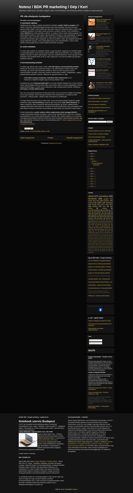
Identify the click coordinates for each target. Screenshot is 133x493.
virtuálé (96, 213)
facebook (92, 198)
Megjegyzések (94, 343)
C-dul (102, 213)
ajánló (91, 196)
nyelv (97, 216)
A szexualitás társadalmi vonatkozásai (103, 47)
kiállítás (96, 237)
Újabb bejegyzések (27, 138)
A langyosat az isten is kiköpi (104, 82)
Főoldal (50, 138)
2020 (92, 159)
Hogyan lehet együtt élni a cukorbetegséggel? (103, 20)
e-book (111, 223)
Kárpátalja (109, 203)
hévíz (99, 235)
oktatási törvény (102, 241)
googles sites (93, 235)
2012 (92, 181)
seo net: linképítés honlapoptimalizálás (99, 260)
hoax (109, 219)
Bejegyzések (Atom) (55, 143)
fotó (97, 215)
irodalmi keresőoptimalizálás (102, 226)
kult (107, 215)
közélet (94, 206)
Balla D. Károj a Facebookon (94, 306)
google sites (107, 224)
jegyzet (90, 221)
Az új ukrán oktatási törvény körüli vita (99, 107)
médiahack (108, 240)
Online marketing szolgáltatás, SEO (98, 144)
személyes (103, 196)
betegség (90, 219)
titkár (89, 247)
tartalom (102, 230)
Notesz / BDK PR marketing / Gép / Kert (53, 7)
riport (91, 244)
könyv (103, 204)
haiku (89, 226)
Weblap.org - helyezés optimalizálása (99, 295)
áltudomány (102, 250)
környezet (98, 238)
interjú (91, 237)
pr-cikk (47, 131)
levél (111, 215)
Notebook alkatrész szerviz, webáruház (99, 131)
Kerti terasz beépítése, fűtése (96, 137)
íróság (91, 223)
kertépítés (90, 227)
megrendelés (96, 240)
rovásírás (97, 244)
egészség (91, 215)
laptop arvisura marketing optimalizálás (99, 264)
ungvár (109, 230)
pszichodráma (101, 243)
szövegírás (99, 246)
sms (96, 230)
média (92, 216)
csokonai (90, 234)
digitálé (96, 234)
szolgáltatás (92, 246)
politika (99, 203)
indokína (111, 235)
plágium (103, 229)
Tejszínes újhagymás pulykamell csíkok (99, 321)
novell (89, 241)
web (104, 210)
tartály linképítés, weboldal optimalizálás (99, 270)
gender (106, 234)
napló (89, 229)
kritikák (102, 237)
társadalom (108, 247)
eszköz (101, 234)
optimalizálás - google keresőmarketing (99, 285)
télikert (89, 249)
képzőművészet (109, 237)
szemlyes (91, 218)
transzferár (100, 218)
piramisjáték (93, 243)
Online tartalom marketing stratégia (98, 134)
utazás (90, 232)
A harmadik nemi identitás (103, 59)
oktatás (95, 241)
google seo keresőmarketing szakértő (99, 273)
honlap (94, 204)
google (27, 131)
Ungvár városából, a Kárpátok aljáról (45, 461)
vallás (109, 249)
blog (97, 201)
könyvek (92, 238)
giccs (111, 234)
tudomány (102, 247)
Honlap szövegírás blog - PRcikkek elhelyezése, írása (98, 393)
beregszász (96, 232)
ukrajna (103, 249)
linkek (43, 131)
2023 (92, 156)
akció (95, 212)
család (108, 213)
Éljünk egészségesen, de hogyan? (98, 101)
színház (106, 221)
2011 (92, 184)
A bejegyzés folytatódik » (28, 124)
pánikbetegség (109, 243)
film (100, 212)
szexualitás (110, 244)
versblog (90, 250)
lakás (110, 238)
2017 (92, 168)
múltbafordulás (107, 227)
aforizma (98, 223)
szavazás (103, 244)
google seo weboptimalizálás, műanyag (99, 267)
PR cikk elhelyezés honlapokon (35, 16)
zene (111, 221)
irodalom (106, 201)
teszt (110, 246)
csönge (104, 208)
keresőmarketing (35, 131)
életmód (108, 218)
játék (102, 215)
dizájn (104, 219)
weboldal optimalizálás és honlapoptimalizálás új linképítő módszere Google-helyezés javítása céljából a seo (90, 443)
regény (90, 230)
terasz (105, 246)
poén (89, 212)
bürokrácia (108, 232)
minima (102, 240)
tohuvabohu (95, 247)
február (94, 161)
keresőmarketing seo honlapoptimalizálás (100, 288)
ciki (110, 210)
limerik (90, 203)
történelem (96, 249)
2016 (92, 171)
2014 (92, 176)
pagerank (110, 241)
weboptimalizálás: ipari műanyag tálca (99, 279)
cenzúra (98, 219)
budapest (104, 223)
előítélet (99, 224)
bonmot (102, 232)
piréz (102, 216)
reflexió (109, 216)
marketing (98, 227)
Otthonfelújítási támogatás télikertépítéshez (95, 329)
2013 (92, 179)
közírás (104, 238)
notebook (96, 229)
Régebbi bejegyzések (74, 138)
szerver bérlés (98, 221)
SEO (111, 204)
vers (104, 206)
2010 (92, 186)
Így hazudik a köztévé (102, 70)
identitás (105, 235)
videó (96, 250)
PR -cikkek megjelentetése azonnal (70, 120)
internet (106, 212)
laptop (89, 240)
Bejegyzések (93, 340)
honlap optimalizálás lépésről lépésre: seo (100, 282)
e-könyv (92, 224)
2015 (92, 173)
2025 (92, 154)
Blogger (75, 489)
